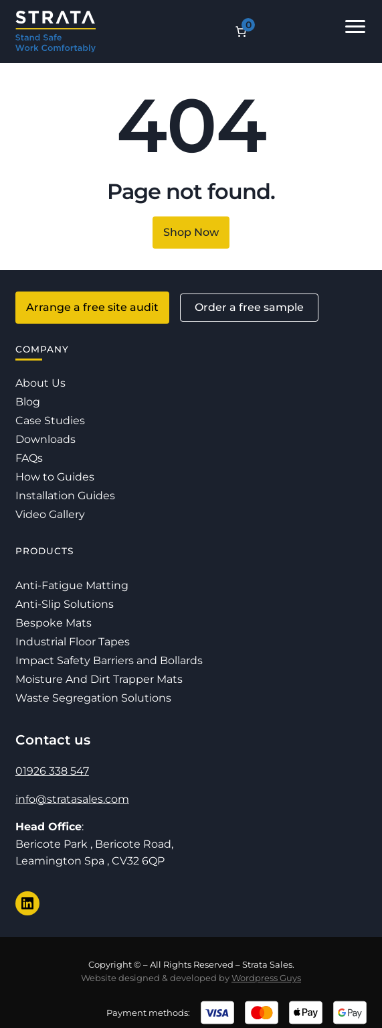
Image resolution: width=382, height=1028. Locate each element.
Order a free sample (249, 307)
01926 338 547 (52, 771)
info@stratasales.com (72, 799)
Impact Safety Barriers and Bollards (109, 660)
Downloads (45, 439)
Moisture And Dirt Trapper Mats (99, 679)
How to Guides (54, 476)
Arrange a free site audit (92, 307)
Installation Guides (65, 495)
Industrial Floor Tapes (72, 641)
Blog (27, 401)
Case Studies (50, 420)
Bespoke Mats (53, 623)
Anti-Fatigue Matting (71, 585)
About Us (40, 383)
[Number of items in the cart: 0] (240, 31)
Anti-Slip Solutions (64, 604)
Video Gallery (50, 514)
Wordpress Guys (266, 977)
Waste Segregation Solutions (93, 698)
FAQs (29, 458)
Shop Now (191, 232)
